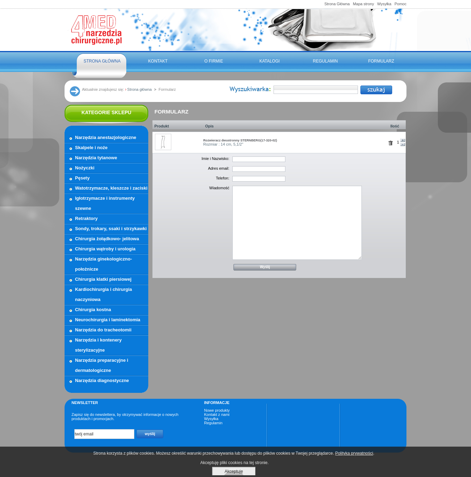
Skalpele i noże (91, 147)
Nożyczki (85, 167)
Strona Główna (337, 4)
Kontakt (158, 61)
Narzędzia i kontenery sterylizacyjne (98, 345)
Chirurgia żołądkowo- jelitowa (107, 238)
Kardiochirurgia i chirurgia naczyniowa (103, 294)
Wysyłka (384, 4)
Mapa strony (363, 4)
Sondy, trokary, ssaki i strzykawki (111, 228)
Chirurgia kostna (93, 309)
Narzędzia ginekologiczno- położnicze (103, 264)
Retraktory (86, 218)
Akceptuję (234, 471)
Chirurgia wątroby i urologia (105, 248)
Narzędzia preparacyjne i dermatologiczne (101, 365)
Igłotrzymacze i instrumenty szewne (105, 203)
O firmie (213, 61)
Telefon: (223, 178)
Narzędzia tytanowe (96, 157)
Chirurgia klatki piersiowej (103, 279)
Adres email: (218, 168)
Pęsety (82, 178)
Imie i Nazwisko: (215, 158)
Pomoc (400, 4)
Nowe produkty (217, 410)
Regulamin (325, 61)
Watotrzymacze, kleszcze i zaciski (111, 188)
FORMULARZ (381, 61)
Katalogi (269, 61)
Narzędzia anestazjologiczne (105, 137)
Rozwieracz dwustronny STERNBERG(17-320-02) (240, 140)
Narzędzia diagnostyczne (102, 380)
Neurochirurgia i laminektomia (107, 319)
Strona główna (101, 61)
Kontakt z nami (217, 414)
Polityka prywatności (354, 453)
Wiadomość (219, 188)
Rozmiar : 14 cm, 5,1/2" (223, 144)
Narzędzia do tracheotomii (103, 329)
